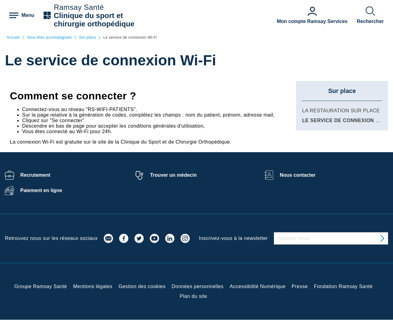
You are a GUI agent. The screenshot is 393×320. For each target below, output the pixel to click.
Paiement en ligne (41, 190)
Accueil (13, 38)
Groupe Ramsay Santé (40, 286)
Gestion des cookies (142, 286)
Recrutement (35, 175)
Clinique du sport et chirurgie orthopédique (94, 19)
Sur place (87, 38)
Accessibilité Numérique (258, 286)
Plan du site (193, 296)
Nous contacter (297, 175)
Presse (300, 286)
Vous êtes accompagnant (49, 38)
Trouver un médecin (173, 175)
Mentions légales (92, 286)
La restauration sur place (341, 110)
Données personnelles (198, 286)
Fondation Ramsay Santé (343, 286)
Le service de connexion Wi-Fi (345, 120)
